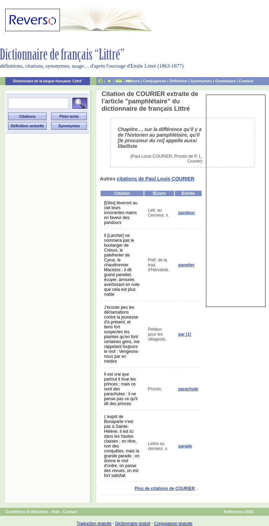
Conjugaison (154, 81)
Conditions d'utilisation (26, 512)
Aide (55, 512)
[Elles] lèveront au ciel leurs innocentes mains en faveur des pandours (120, 212)
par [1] (184, 334)
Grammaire (225, 81)
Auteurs (132, 81)
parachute (188, 389)
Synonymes (201, 81)
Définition (178, 81)
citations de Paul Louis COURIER (155, 179)
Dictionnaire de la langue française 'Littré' (47, 81)
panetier (186, 264)
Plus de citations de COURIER (165, 488)
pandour (186, 212)
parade (185, 446)
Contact (246, 81)
